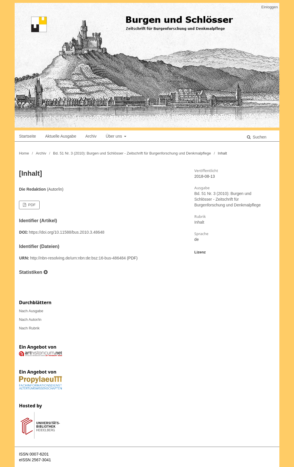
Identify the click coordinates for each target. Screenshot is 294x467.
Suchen (259, 137)
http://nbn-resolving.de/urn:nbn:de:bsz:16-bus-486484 (78, 258)
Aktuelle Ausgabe (60, 136)
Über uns (114, 136)
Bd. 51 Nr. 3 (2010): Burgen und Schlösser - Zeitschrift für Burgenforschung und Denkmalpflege (132, 153)
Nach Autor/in (30, 319)
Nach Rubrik (29, 328)
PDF (31, 205)
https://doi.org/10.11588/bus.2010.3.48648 (67, 232)
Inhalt (199, 222)
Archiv (90, 136)
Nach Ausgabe (31, 311)
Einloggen (269, 7)
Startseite (27, 136)
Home (24, 153)
